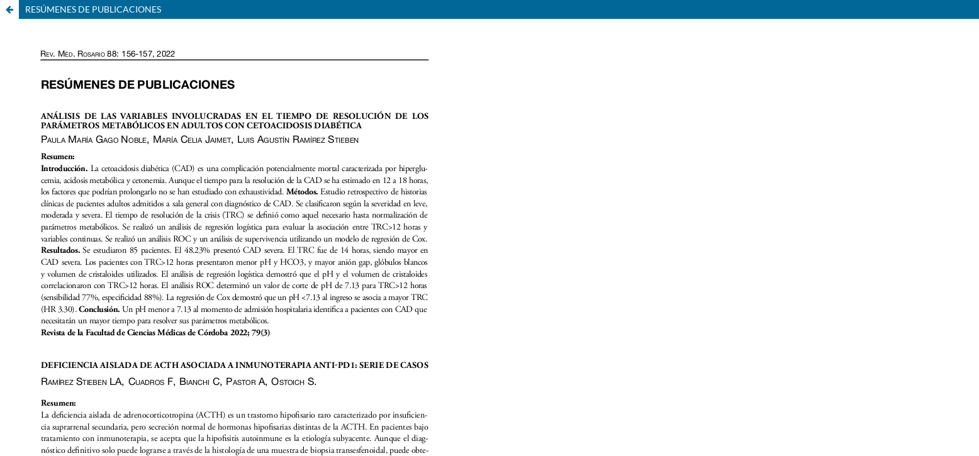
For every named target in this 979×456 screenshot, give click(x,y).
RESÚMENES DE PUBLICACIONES (93, 9)
